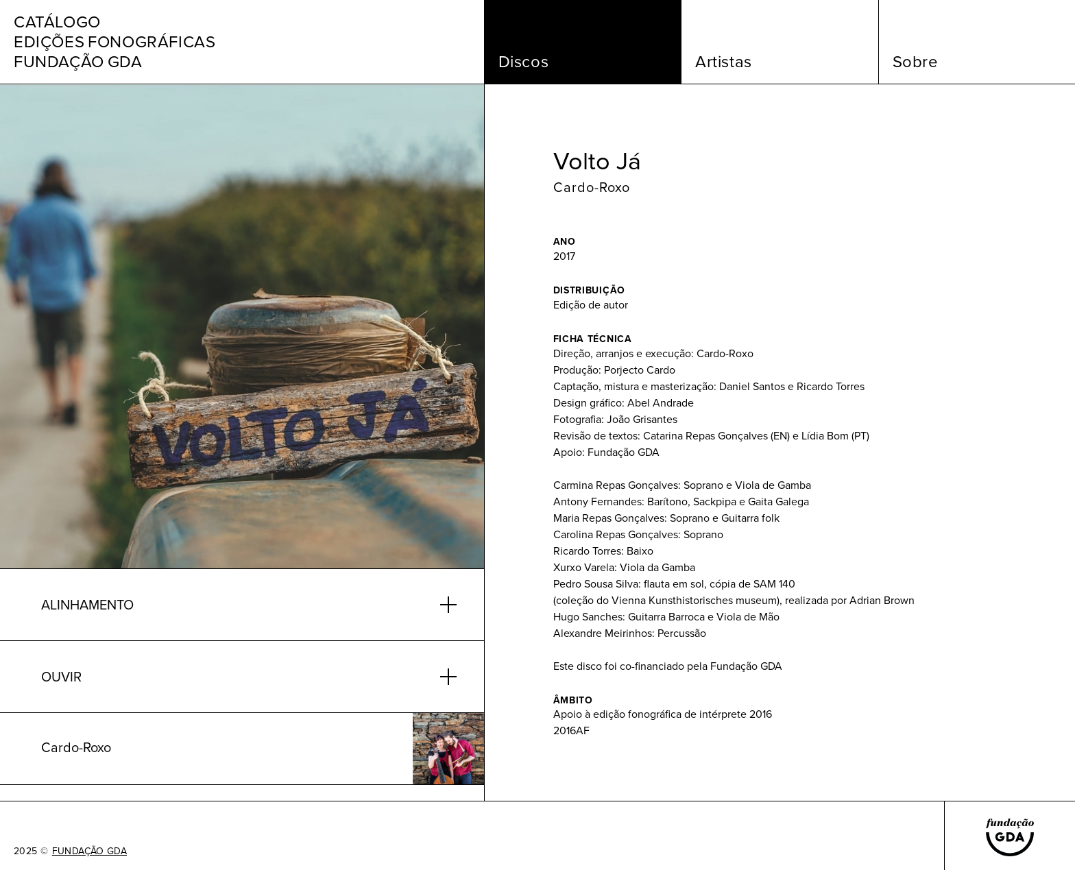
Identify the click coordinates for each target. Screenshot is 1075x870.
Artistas (723, 61)
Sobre (916, 61)
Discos (523, 61)
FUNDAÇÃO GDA (89, 851)
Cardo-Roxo (591, 187)
